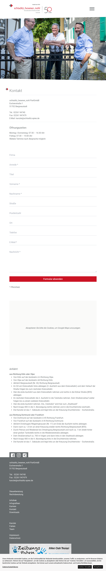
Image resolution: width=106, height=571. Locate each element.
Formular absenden (53, 279)
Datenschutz (14, 538)
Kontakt (12, 509)
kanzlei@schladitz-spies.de (27, 118)
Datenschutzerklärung (10, 567)
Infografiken (14, 503)
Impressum (14, 535)
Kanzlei (12, 523)
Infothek (13, 500)
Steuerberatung (16, 491)
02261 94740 (19, 112)
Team (11, 529)
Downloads (14, 512)
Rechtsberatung (16, 494)
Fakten (12, 526)
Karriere (12, 506)
